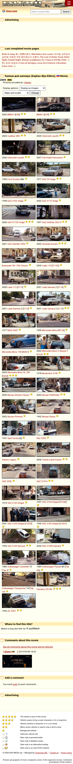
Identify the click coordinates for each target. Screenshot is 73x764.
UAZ (4, 481)
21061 (63, 523)
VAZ (9, 503)
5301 (13, 611)
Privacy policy (66, 753)
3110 (49, 200)
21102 (55, 265)
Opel (9, 438)
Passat (58, 566)
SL (24, 372)
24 (48, 179)
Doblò (49, 157)
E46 (17, 114)
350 (28, 372)
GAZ (44, 179)
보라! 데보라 (12, 63)
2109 (14, 546)
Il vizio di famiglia (26, 63)
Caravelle (24, 566)
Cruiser (58, 459)
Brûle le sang (8, 54)
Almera (18, 395)
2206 (9, 481)
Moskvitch (47, 373)
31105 (15, 222)
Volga (52, 179)
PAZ (39, 438)
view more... (9, 66)
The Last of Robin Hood (51, 57)
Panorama (58, 157)
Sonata (54, 244)
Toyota (45, 459)
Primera (18, 416)
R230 (5, 376)
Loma (39, 63)
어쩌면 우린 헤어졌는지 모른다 (24, 57)
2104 (49, 502)
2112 (20, 287)
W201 (25, 352)
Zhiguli (21, 503)
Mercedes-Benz (49, 330)
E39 (46, 114)
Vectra (15, 438)
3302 (22, 244)
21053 (28, 523)
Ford (9, 179)
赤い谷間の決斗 (23, 54)
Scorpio (16, 179)
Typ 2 (5, 570)
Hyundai (46, 244)
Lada (44, 265)
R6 (50, 589)
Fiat (44, 157)
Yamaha (41, 589)
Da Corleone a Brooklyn (54, 63)
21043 (63, 502)
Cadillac (11, 136)
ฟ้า (3, 63)
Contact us (54, 753)
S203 (39, 354)
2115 (25, 308)
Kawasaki (6, 265)
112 (15, 287)
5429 (15, 330)
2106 (49, 523)
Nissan (10, 395)
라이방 (57, 54)
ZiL (9, 611)
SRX (18, 136)
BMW (10, 114)
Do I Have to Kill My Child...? (55, 60)
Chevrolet (46, 136)
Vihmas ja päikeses (31, 60)
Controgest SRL (41, 753)
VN (13, 265)
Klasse (63, 351)
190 (19, 352)
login (15, 684)
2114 (60, 287)
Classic (24, 265)
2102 (14, 503)
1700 (17, 265)
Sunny (52, 416)
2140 (55, 373)
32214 (58, 222)
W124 (61, 330)
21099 (50, 546)
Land (51, 459)
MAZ (9, 330)
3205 (43, 438)
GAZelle (51, 222)
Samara (51, 287)
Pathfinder (54, 395)
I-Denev (27, 82)
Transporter (20, 588)
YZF (47, 589)
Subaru (5, 459)
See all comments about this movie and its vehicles (28, 646)
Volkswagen (13, 566)
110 (49, 265)
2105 (14, 523)
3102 (14, 200)
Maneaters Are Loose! (42, 54)
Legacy (12, 459)
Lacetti (55, 136)
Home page (11, 11)
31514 (44, 481)
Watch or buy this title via (20, 628)
